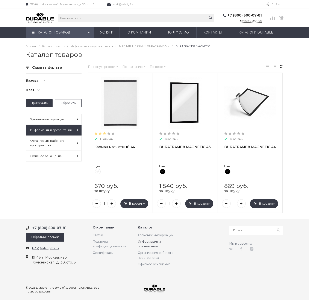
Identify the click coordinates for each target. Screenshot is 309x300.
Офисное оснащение (54, 156)
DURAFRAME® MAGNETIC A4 (250, 147)
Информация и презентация (54, 130)
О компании (104, 227)
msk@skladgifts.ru (124, 4)
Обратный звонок (45, 237)
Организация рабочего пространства (54, 143)
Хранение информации (54, 119)
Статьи (98, 235)
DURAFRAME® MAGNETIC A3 (185, 147)
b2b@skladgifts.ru (45, 248)
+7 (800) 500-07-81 (244, 15)
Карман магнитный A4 (114, 147)
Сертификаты (103, 253)
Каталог (145, 227)
